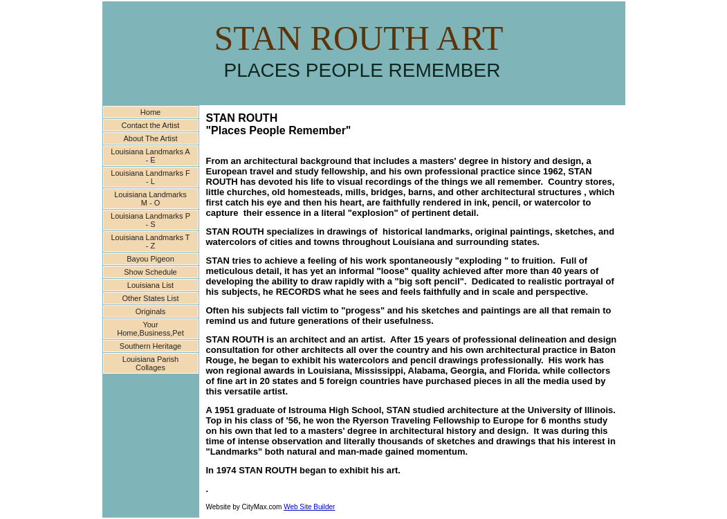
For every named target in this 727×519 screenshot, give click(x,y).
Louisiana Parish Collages (150, 363)
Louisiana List (150, 285)
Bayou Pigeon (150, 259)
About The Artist (150, 138)
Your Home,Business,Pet (150, 328)
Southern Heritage (150, 346)
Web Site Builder (309, 507)
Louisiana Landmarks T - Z (150, 241)
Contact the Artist (151, 125)
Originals (150, 311)
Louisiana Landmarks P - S (150, 220)
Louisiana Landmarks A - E (150, 155)
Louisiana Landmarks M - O (150, 198)
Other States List (150, 298)
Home (150, 112)
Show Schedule (150, 272)
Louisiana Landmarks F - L (150, 177)
